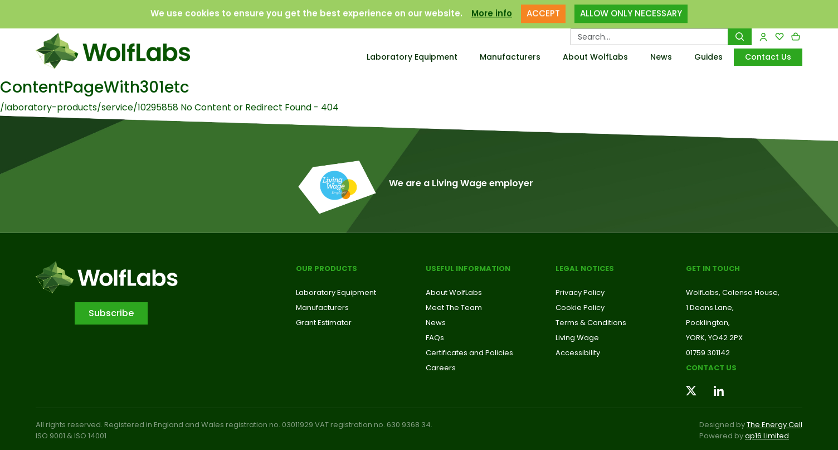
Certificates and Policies (469, 352)
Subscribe (111, 313)
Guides (708, 56)
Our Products (326, 268)
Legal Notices (585, 268)
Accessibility (578, 352)
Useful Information (468, 268)
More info (491, 8)
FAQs (435, 337)
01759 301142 (708, 352)
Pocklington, (708, 322)
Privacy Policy (580, 292)
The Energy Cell (774, 424)
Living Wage (577, 337)
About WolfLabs (595, 56)
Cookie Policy (580, 307)
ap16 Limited (767, 435)
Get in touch (713, 268)
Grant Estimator (324, 322)
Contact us (711, 367)
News (661, 56)
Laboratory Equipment (412, 56)
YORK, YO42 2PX (714, 337)
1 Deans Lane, (710, 307)
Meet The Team (454, 307)
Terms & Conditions (591, 322)
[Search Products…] (649, 36)
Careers (441, 367)
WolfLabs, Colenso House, (732, 292)
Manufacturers (510, 56)
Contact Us (768, 56)
